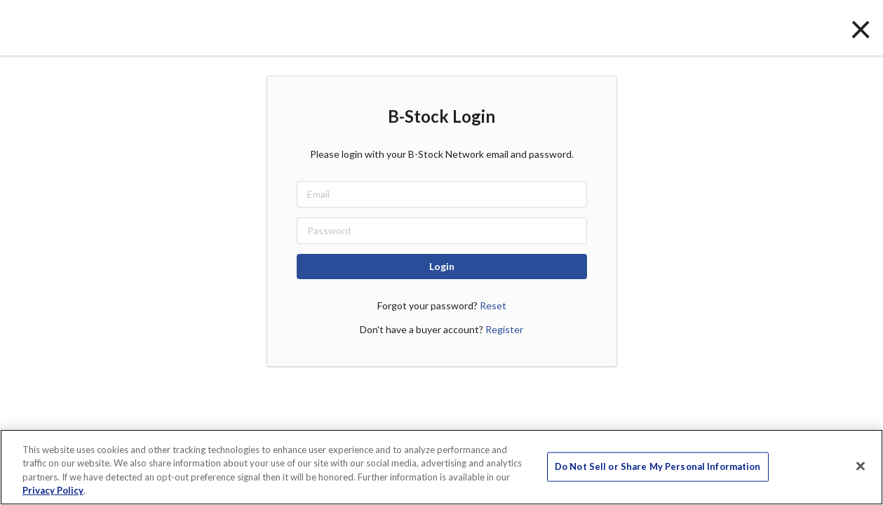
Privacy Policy (52, 490)
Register (504, 329)
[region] (441, 467)
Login (441, 266)
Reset (493, 305)
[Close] (860, 465)
